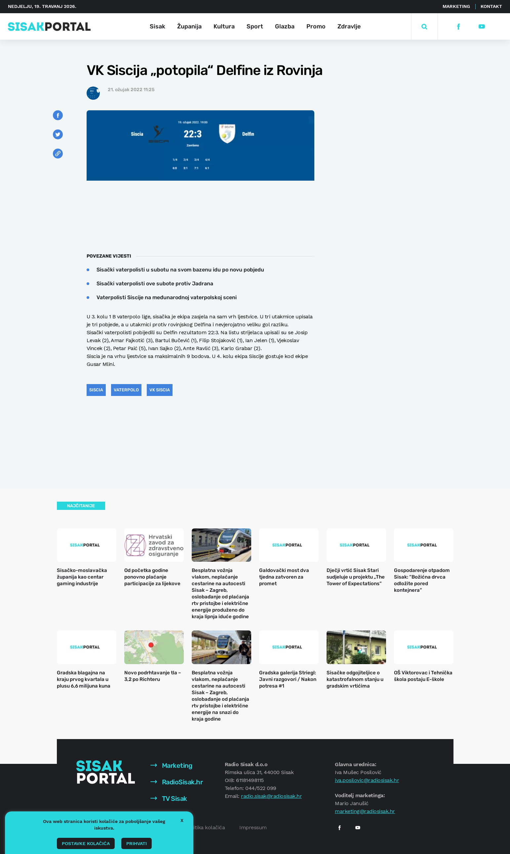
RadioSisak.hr (176, 782)
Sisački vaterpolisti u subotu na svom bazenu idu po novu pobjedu (180, 270)
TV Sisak (168, 798)
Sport (255, 26)
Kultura (224, 26)
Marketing (456, 6)
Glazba (284, 26)
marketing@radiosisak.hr (365, 811)
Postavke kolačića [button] (86, 843)
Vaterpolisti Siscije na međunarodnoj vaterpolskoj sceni (167, 297)
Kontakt (491, 6)
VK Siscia (159, 389)
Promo (316, 26)
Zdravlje (349, 26)
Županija (189, 26)
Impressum (253, 827)
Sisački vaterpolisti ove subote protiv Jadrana (155, 283)
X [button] (181, 820)
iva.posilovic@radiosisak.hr (367, 780)
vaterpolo (126, 389)
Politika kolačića (205, 827)
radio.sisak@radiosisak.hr (271, 796)
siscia (96, 389)
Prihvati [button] (136, 843)
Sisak (157, 26)
